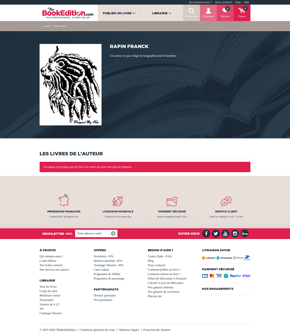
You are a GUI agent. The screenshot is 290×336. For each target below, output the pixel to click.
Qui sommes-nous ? (200, 2)
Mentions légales (129, 329)
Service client (226, 211)
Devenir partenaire (105, 295)
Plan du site (155, 296)
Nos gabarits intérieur (160, 287)
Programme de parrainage (109, 278)
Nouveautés (47, 299)
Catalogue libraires (51, 313)
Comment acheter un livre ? (164, 274)
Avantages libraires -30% (109, 265)
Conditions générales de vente (97, 329)
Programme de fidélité (107, 274)
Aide (246, 2)
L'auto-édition (48, 260)
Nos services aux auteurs (54, 269)
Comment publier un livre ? (164, 269)
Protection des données (157, 329)
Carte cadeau (101, 269)
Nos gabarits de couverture (164, 291)
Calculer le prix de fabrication (165, 282)
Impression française (63, 211)
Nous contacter (223, 2)
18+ (42, 308)
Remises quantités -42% (108, 260)
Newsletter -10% (104, 256)
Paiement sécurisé (172, 211)
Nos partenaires (103, 299)
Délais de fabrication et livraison (167, 278)
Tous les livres (48, 286)
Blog (237, 2)
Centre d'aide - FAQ (159, 256)
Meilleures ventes (50, 295)
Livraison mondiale (117, 211)
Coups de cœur (48, 291)
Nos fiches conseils (51, 265)
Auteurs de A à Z (50, 304)
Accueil (46, 26)
